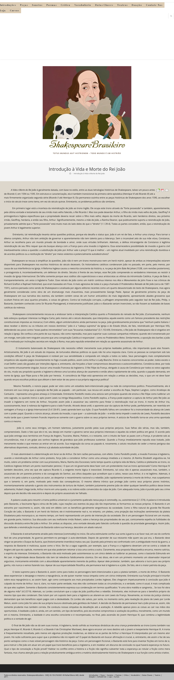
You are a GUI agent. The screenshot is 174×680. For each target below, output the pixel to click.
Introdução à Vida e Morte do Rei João (89, 173)
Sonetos (110, 675)
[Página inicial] (70, 173)
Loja (110, 677)
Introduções (93, 675)
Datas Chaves (147, 675)
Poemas (118, 675)
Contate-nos (101, 677)
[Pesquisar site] (171, 16)
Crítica (126, 675)
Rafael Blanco (70, 675)
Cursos (116, 677)
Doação (92, 677)
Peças (102, 675)
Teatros (157, 675)
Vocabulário (135, 675)
